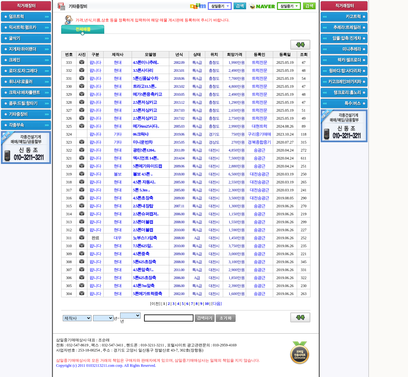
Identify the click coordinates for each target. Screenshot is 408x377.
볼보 (117, 174)
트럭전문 (259, 62)
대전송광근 (259, 174)
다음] (217, 303)
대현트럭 (259, 126)
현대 (117, 62)
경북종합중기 (259, 142)
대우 (117, 237)
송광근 (260, 150)
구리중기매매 (259, 134)
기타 (117, 134)
